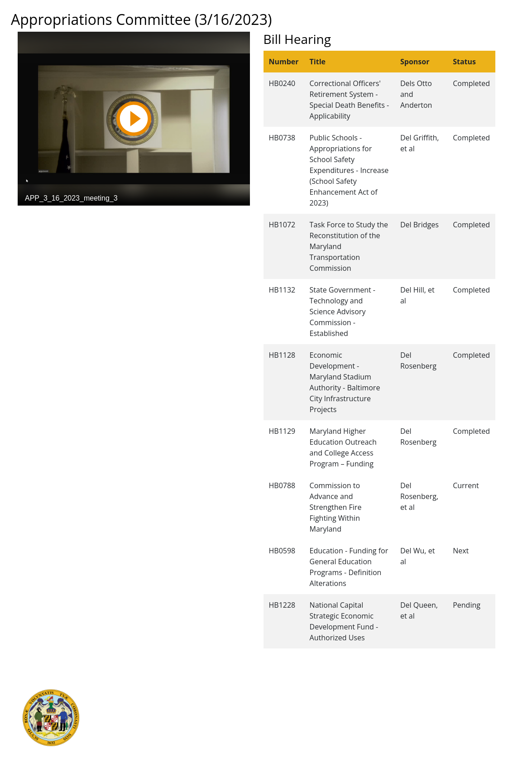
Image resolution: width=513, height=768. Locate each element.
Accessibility (273, 732)
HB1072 (282, 225)
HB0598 (282, 551)
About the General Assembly (299, 722)
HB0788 (282, 485)
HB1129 (282, 431)
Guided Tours (276, 692)
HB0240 (282, 83)
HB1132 (282, 290)
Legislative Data (449, 692)
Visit (261, 712)
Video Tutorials (278, 752)
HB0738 (282, 138)
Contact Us (271, 702)
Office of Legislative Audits (158, 732)
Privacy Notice (276, 742)
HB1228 (282, 605)
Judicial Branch (140, 702)
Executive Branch (144, 692)
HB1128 (282, 355)
